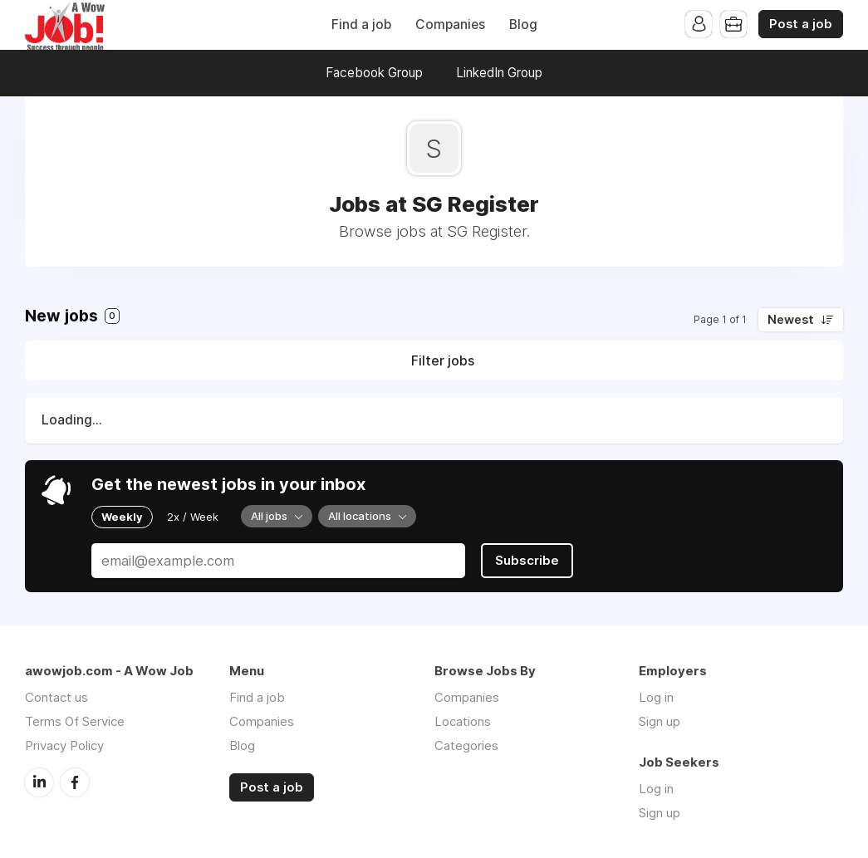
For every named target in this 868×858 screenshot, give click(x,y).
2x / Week (192, 516)
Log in (656, 697)
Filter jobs (442, 360)
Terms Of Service (75, 721)
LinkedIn (39, 782)
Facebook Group (374, 73)
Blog (523, 24)
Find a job (361, 24)
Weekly (122, 516)
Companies (450, 24)
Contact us (56, 697)
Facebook (75, 782)
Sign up (659, 721)
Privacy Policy (64, 745)
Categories (466, 745)
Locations (462, 721)
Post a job (800, 24)
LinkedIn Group (499, 73)
